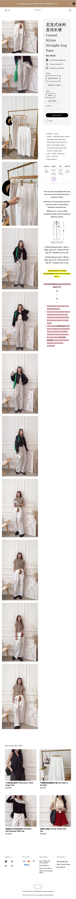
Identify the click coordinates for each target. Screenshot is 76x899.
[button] (6, 10)
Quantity (48, 106)
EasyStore (50, 891)
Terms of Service (28, 895)
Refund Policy (49, 895)
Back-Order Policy (45, 868)
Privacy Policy (39, 895)
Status (48, 73)
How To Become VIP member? (44, 862)
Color (48, 91)
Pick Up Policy (44, 865)
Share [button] (49, 121)
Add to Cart (57, 115)
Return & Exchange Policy (45, 871)
